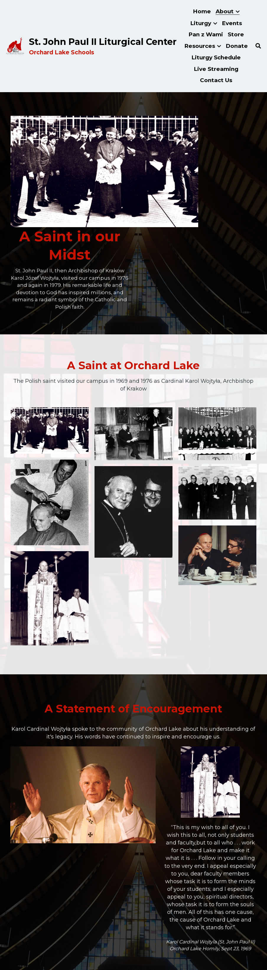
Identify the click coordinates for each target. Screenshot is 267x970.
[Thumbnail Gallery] (50, 341)
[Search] (258, 46)
